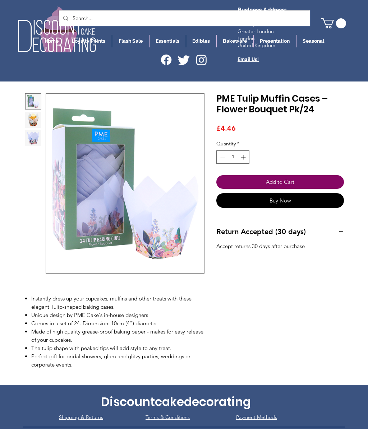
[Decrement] (221, 157)
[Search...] (184, 18)
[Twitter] (184, 60)
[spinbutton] (232, 157)
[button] (333, 23)
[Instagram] (201, 60)
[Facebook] (166, 60)
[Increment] (243, 157)
